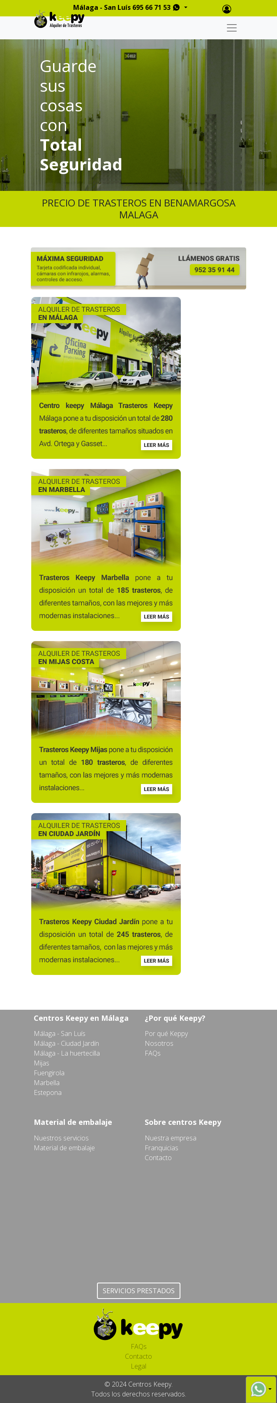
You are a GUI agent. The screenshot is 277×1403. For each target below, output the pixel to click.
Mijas (41, 1063)
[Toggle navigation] (231, 28)
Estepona (48, 1092)
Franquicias (161, 1147)
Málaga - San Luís (59, 1033)
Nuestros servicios (61, 1137)
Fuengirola (49, 1072)
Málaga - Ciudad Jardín (66, 1043)
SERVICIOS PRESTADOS (139, 1290)
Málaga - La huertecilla (67, 1053)
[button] (261, 1389)
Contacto (158, 1157)
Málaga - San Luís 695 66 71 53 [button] (127, 7)
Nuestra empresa (170, 1137)
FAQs (153, 1053)
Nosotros (159, 1043)
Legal (138, 1366)
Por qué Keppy (166, 1033)
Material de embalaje (64, 1147)
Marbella (47, 1082)
